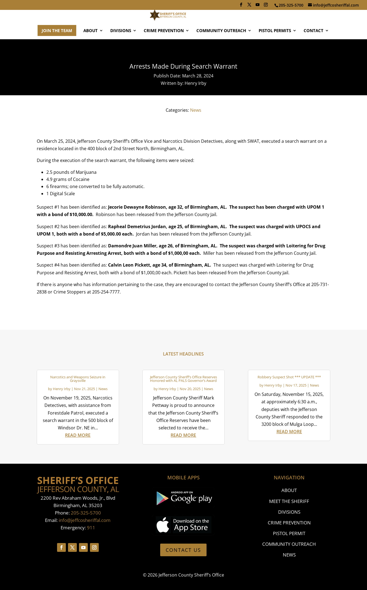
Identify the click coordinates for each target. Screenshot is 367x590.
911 (91, 527)
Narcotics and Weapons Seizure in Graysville (77, 378)
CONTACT (313, 46)
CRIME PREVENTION (164, 46)
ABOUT (90, 46)
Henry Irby (61, 388)
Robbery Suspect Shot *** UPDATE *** (289, 376)
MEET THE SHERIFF (289, 501)
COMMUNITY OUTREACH (221, 46)
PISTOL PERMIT (289, 533)
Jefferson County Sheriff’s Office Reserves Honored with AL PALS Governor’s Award (183, 378)
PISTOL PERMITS (275, 46)
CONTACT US (183, 550)
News (195, 110)
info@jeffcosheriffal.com (85, 520)
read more (78, 435)
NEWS (289, 555)
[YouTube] (257, 6)
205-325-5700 (86, 513)
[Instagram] (266, 6)
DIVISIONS (120, 46)
